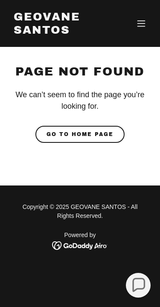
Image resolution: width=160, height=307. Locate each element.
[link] (59, 31)
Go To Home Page (80, 134)
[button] (141, 23)
